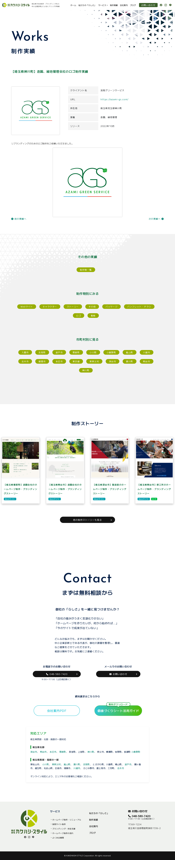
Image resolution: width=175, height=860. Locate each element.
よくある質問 (58, 837)
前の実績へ (18, 218)
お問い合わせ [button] (118, 674)
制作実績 (114, 5)
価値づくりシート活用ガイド (118, 709)
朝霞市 (42, 361)
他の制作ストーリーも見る (87, 519)
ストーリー (73, 306)
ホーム (73, 5)
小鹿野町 (111, 352)
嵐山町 (129, 352)
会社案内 (124, 5)
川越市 (146, 352)
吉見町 (42, 352)
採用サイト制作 (59, 824)
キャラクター (50, 306)
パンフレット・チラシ (139, 306)
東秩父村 (94, 361)
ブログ (133, 5)
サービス (102, 5)
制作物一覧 (86, 269)
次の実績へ (156, 218)
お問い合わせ (148, 5)
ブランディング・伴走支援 (63, 828)
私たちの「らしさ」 (87, 5)
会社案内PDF (56, 710)
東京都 (76, 361)
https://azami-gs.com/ (114, 99)
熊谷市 (146, 361)
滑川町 (129, 361)
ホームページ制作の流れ (62, 833)
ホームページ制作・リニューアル (66, 819)
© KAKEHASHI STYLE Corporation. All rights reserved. (87, 855)
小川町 (93, 352)
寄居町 (76, 352)
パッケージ (111, 306)
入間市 (25, 352)
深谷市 (112, 361)
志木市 (25, 361)
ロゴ (78, 315)
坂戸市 (59, 352)
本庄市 (59, 361)
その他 (92, 306)
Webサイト (27, 306)
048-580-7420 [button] (57, 674)
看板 (93, 315)
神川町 (85, 370)
